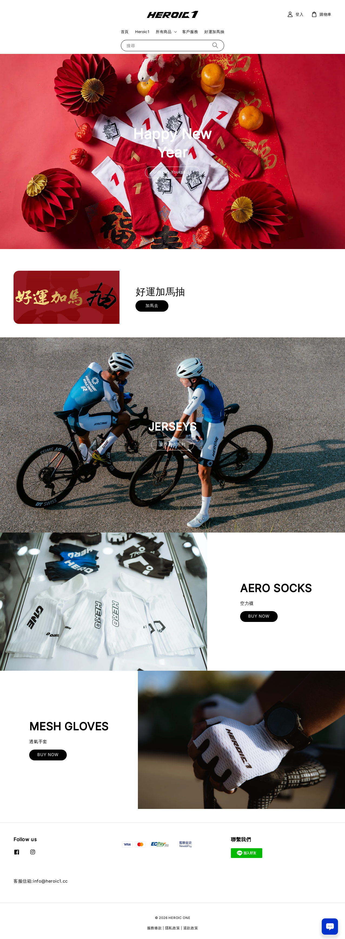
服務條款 (154, 928)
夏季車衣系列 (172, 444)
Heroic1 (142, 31)
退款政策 (190, 928)
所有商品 (163, 31)
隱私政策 (172, 928)
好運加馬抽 (214, 31)
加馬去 (151, 305)
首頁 (125, 31)
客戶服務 (190, 31)
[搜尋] (215, 45)
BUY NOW (259, 616)
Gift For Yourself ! (172, 172)
